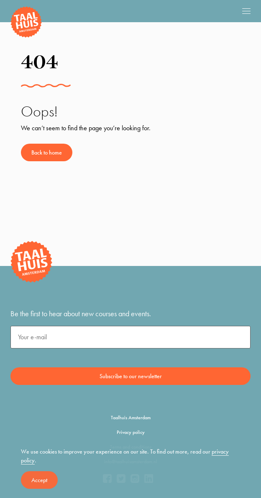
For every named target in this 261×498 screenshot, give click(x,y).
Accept (39, 480)
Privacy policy (131, 432)
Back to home (46, 152)
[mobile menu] (246, 11)
